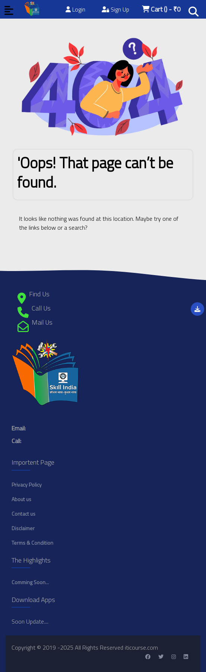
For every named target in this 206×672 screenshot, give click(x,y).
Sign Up (115, 9)
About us (21, 499)
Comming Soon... (30, 582)
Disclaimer (23, 528)
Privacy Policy (27, 484)
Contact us (23, 513)
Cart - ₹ (161, 9)
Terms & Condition (32, 543)
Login (75, 9)
